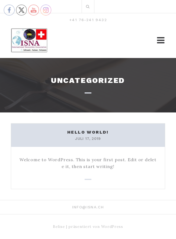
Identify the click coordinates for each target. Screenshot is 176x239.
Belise (59, 226)
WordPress (112, 226)
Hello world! (88, 132)
